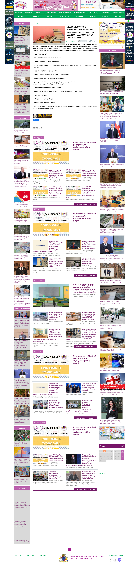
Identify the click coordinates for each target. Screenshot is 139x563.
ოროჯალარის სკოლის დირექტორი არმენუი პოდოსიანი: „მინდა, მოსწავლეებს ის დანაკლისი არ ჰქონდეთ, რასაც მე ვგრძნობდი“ (111, 422)
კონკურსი (118, 16)
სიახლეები (28, 13)
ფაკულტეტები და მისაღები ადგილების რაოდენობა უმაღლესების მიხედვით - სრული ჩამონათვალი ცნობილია (21, 364)
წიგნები (105, 16)
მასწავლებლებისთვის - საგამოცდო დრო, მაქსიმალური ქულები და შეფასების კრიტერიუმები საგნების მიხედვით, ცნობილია (22, 40)
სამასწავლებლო (50, 13)
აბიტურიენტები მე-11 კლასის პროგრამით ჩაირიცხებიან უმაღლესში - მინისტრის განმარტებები (110, 140)
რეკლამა (42, 555)
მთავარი (18, 13)
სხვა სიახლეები (118, 13)
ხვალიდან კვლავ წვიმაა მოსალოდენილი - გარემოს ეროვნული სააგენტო (21, 130)
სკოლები (38, 13)
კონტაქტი (18, 555)
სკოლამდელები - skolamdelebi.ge (86, 13)
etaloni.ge (102, 473)
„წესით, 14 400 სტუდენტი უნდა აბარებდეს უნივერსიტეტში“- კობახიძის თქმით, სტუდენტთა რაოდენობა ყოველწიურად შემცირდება (21, 323)
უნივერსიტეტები (65, 13)
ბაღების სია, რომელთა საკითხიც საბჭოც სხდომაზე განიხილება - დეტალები (21, 220)
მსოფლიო (105, 13)
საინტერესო (64, 16)
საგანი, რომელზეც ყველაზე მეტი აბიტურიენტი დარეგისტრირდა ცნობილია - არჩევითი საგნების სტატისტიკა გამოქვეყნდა (111, 327)
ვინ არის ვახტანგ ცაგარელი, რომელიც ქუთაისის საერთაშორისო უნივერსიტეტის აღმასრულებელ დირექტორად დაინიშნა (22, 279)
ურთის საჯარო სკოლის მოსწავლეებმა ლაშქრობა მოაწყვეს (20, 443)
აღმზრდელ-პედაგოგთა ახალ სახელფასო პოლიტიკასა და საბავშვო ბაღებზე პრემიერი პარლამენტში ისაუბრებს (111, 72)
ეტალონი (20, 16)
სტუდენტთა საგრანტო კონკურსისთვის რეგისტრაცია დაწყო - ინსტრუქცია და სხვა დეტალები (110, 303)
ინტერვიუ (49, 16)
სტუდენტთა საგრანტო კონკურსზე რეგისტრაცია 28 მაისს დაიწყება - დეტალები (21, 204)
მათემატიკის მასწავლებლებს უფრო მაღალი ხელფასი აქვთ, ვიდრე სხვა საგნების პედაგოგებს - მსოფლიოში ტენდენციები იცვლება (112, 209)
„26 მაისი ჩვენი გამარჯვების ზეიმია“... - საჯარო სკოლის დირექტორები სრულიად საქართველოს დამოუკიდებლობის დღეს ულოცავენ (111, 392)
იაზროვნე (80, 16)
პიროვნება (35, 16)
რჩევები (93, 16)
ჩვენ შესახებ (30, 555)
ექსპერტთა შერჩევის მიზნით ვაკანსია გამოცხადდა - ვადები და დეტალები (21, 58)
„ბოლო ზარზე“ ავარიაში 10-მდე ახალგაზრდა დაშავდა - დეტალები (21, 162)
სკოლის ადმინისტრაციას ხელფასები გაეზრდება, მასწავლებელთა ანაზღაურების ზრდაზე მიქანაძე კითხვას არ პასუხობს (112, 231)
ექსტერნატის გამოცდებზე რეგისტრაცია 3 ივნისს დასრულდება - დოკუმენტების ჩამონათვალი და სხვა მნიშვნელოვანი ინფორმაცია (111, 185)
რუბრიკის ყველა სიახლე (85, 204)
